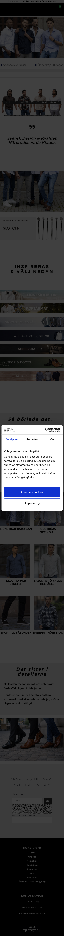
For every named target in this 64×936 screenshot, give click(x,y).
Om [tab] (52, 439)
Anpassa (32, 503)
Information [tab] (32, 439)
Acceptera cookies (32, 492)
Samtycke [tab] (11, 439)
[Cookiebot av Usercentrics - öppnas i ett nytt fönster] (45, 430)
